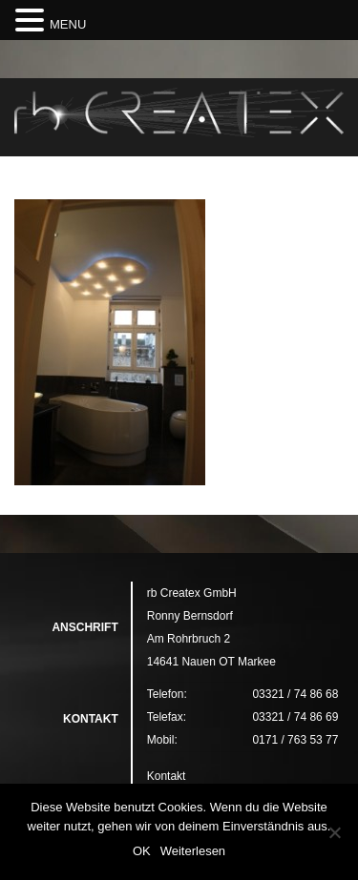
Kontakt (166, 776)
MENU (68, 24)
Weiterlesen (192, 851)
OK (142, 851)
